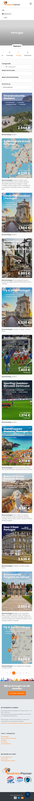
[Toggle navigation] (31, 3)
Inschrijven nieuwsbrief (17, 693)
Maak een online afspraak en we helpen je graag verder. (16, 723)
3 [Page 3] (20, 673)
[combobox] (17, 80)
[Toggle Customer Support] (27, 794)
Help (3, 10)
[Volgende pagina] (23, 673)
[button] (17, 87)
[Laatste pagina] (26, 673)
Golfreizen (3, 740)
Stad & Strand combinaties (8, 738)
